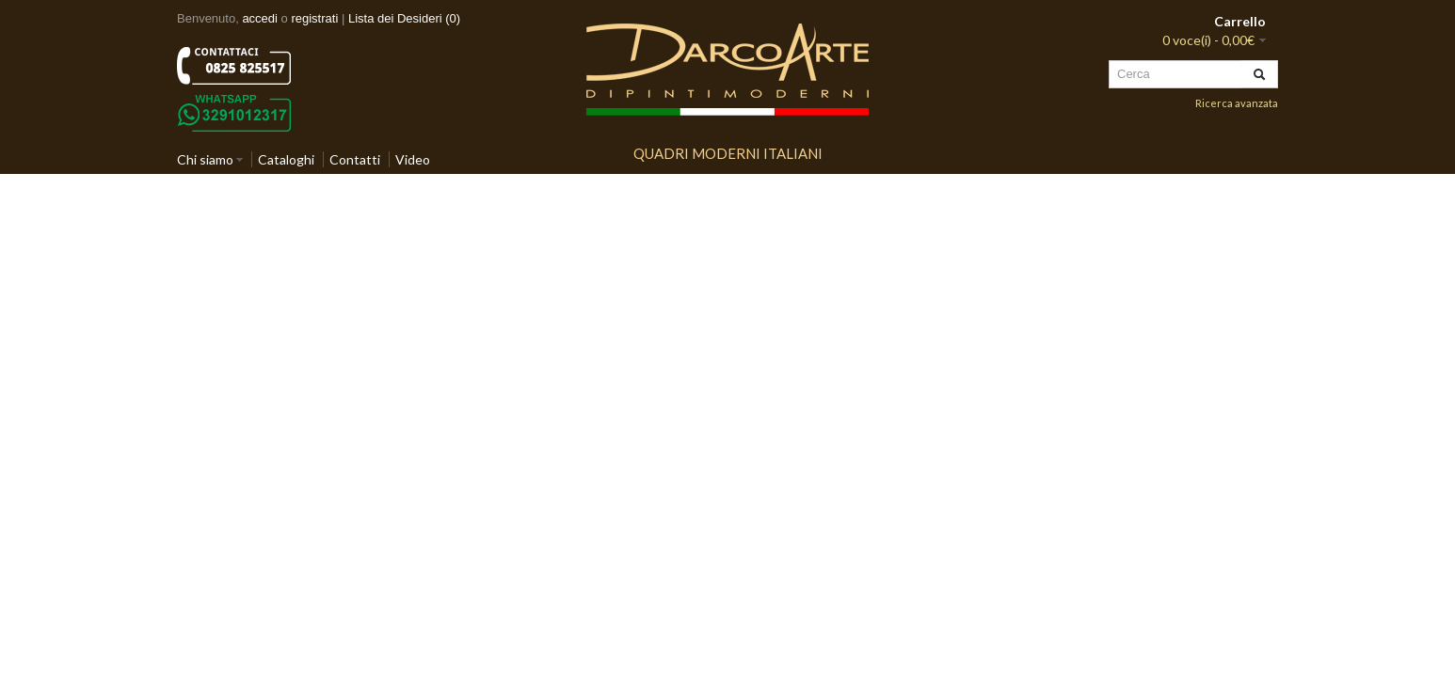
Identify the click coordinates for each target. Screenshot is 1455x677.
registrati (314, 18)
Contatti (354, 159)
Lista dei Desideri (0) (404, 18)
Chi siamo (205, 159)
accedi (260, 18)
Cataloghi (286, 159)
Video (412, 159)
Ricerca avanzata (1236, 103)
